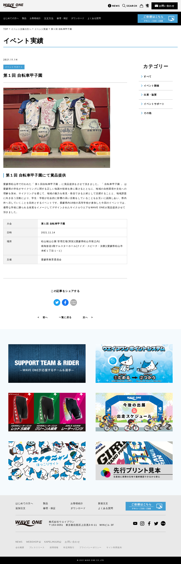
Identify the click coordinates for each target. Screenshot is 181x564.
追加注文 (21, 508)
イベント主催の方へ (21, 29)
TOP (5, 29)
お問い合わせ (166, 6)
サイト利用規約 (115, 547)
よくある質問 (99, 18)
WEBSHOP (32, 541)
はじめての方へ (11, 18)
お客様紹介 (37, 18)
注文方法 (51, 18)
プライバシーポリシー (91, 547)
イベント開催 (151, 85)
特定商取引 (69, 547)
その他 (147, 113)
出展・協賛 (150, 94)
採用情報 (54, 547)
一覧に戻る (65, 317)
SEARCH (131, 6)
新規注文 (103, 503)
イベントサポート (154, 104)
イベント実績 (41, 29)
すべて (147, 76)
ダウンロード (81, 18)
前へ (43, 317)
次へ (88, 317)
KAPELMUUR (52, 541)
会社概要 (20, 547)
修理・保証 (65, 18)
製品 (25, 18)
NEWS (116, 6)
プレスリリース (37, 547)
